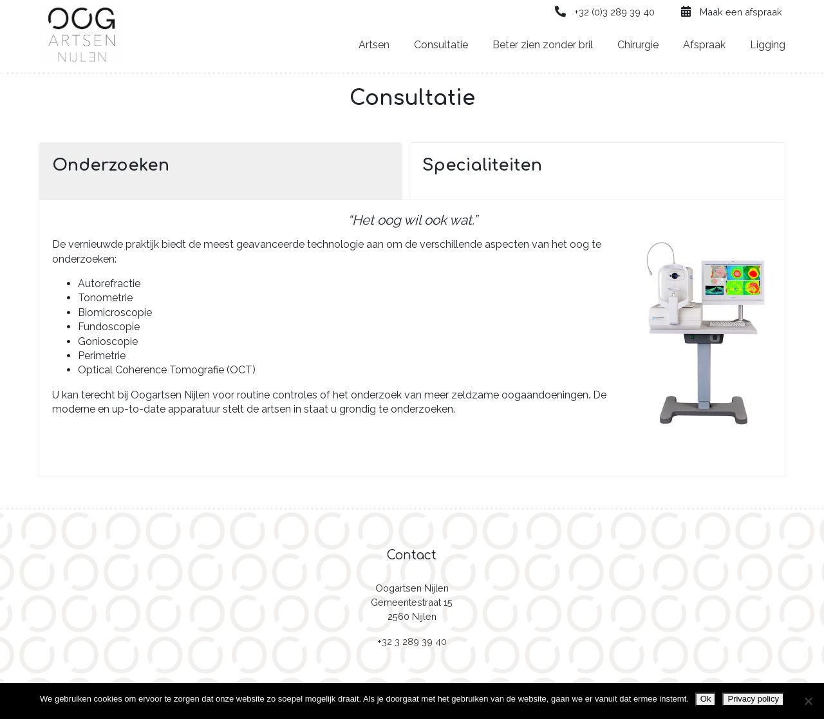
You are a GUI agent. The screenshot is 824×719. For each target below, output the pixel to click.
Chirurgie (638, 45)
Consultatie (441, 45)
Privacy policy (752, 699)
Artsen (374, 45)
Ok (705, 699)
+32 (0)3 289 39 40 (604, 11)
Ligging (767, 45)
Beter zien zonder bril (542, 45)
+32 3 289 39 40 (412, 641)
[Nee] (807, 701)
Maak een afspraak (730, 11)
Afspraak (704, 45)
